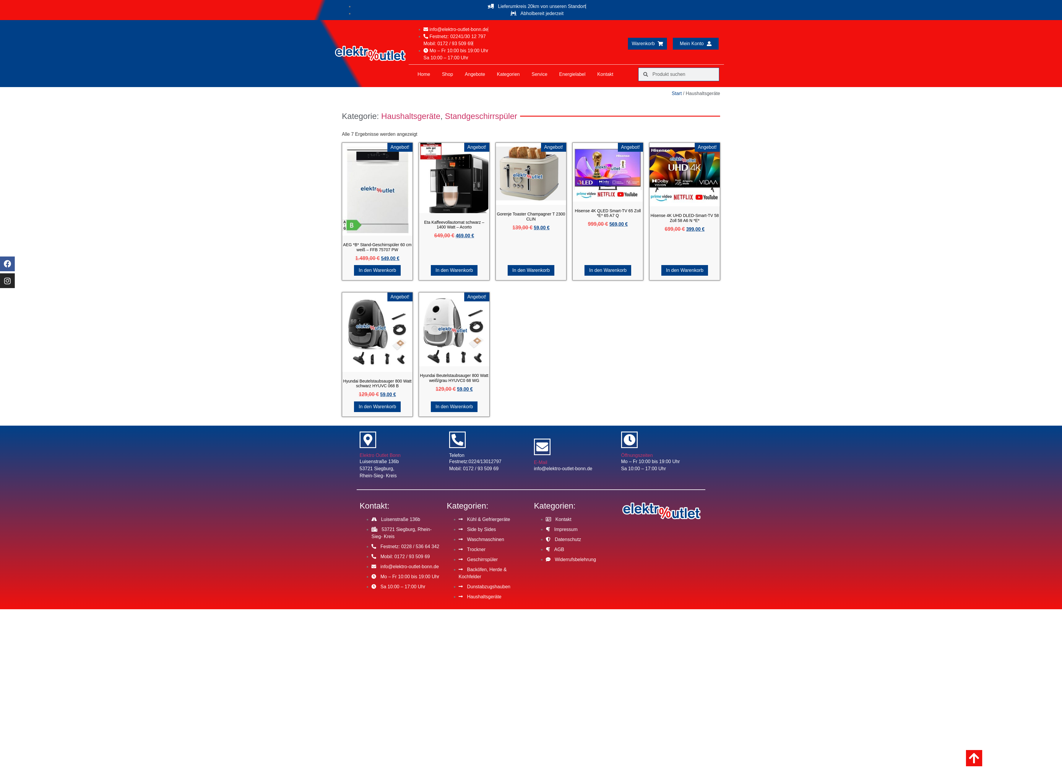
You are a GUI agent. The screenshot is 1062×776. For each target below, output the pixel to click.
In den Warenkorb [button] (377, 270)
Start (677, 93)
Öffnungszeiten (637, 455)
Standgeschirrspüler (481, 116)
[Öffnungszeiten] (629, 440)
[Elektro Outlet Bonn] (368, 440)
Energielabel (572, 74)
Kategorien (508, 74)
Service (539, 74)
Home (424, 74)
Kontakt (605, 74)
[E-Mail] (542, 447)
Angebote (475, 74)
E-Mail (540, 462)
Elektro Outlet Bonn (380, 455)
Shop (447, 74)
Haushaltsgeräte (410, 116)
